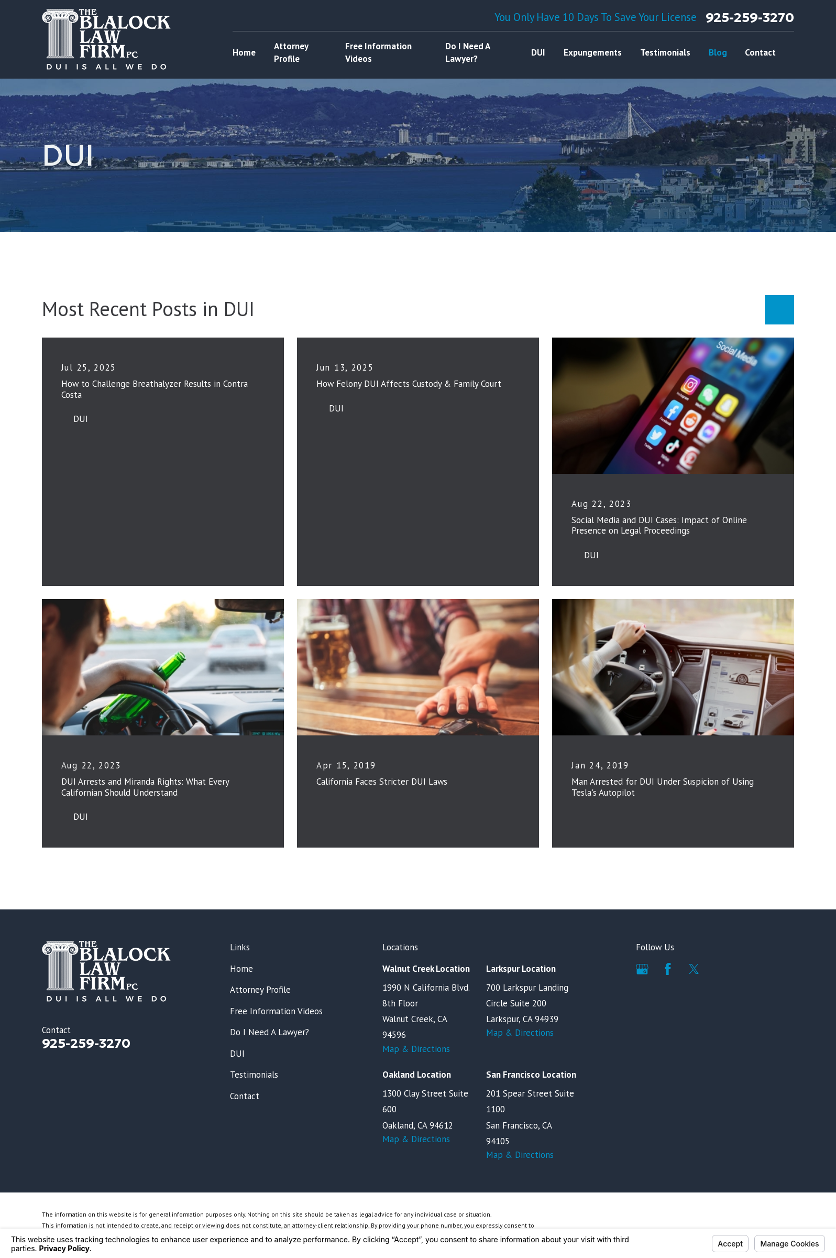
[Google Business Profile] (642, 969)
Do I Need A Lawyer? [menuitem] (467, 52)
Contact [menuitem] (760, 52)
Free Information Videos (276, 1011)
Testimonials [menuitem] (665, 52)
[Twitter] (694, 969)
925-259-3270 (750, 17)
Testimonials (254, 1074)
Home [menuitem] (244, 52)
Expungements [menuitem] (593, 52)
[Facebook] (668, 969)
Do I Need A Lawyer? (269, 1032)
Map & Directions (416, 1049)
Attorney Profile (260, 989)
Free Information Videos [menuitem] (378, 52)
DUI (237, 1053)
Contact (244, 1096)
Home (241, 968)
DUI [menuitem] (538, 52)
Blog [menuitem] (718, 52)
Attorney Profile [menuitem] (291, 52)
